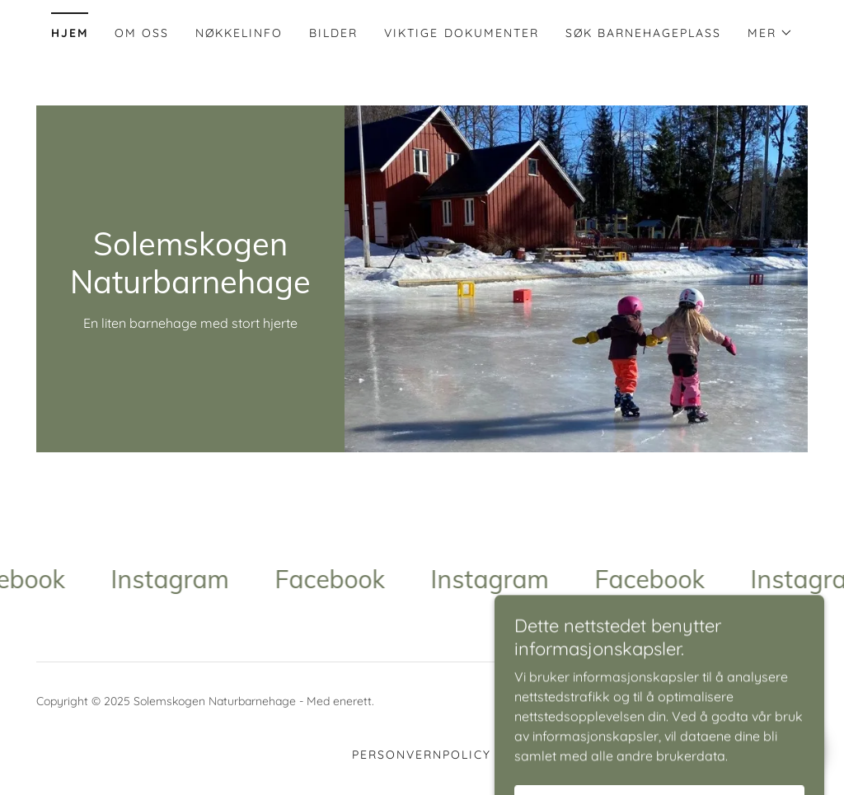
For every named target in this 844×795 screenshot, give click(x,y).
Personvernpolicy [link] (421, 754)
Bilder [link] (333, 33)
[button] (770, 33)
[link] (190, 288)
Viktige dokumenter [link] (461, 33)
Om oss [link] (142, 33)
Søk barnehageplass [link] (643, 33)
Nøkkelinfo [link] (239, 33)
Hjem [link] (69, 33)
